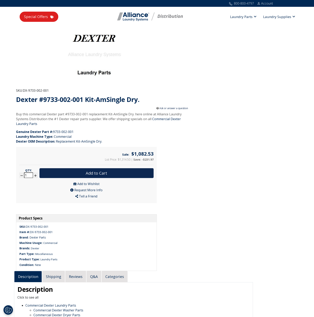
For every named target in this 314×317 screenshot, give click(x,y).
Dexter (40, 154)
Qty (242, 62)
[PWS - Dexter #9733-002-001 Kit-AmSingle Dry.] (64, 68)
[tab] (102, 126)
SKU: (117, 41)
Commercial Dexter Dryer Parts (130, 165)
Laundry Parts (54, 165)
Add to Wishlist (261, 75)
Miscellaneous (49, 160)
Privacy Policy (145, 305)
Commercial (56, 149)
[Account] (265, 3)
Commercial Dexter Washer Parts (132, 161)
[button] (243, 16)
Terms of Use (167, 305)
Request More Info (261, 82)
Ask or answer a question (207, 67)
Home (112, 305)
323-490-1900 (26, 254)
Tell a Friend (261, 88)
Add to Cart (271, 65)
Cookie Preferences (194, 305)
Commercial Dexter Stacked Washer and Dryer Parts (146, 170)
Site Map (126, 305)
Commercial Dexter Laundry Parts (139, 87)
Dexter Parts (43, 143)
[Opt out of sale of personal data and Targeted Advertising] (8, 310)
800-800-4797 (28, 250)
